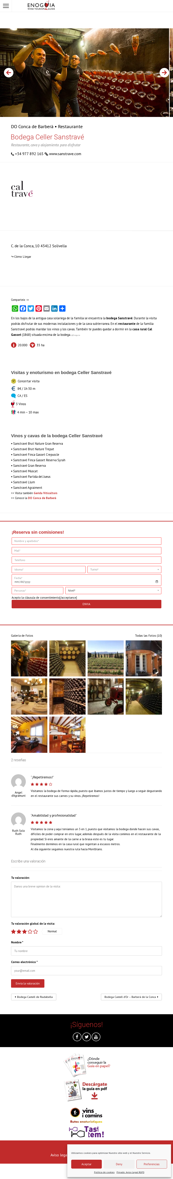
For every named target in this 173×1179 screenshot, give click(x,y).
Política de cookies (104, 1172)
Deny (119, 1164)
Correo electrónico (24, 962)
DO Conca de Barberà (32, 126)
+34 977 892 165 (29, 153)
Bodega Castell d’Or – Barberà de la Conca (130, 997)
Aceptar (86, 1164)
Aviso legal (59, 1154)
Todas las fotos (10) (148, 635)
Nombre (17, 942)
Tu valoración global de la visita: (33, 923)
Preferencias (152, 1164)
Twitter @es (87, 1038)
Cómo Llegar (22, 256)
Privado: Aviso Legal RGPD (130, 1172)
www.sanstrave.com (65, 153)
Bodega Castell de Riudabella (35, 997)
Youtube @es (96, 1038)
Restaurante (70, 126)
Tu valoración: (20, 878)
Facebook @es (77, 1038)
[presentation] (30, 1171)
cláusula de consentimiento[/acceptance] (51, 597)
